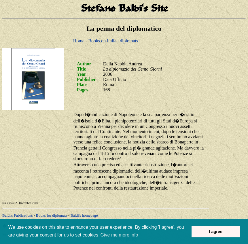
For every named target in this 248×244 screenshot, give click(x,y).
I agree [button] (215, 231)
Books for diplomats (51, 215)
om (84, 215)
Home (78, 40)
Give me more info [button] (119, 234)
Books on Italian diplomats (113, 40)
